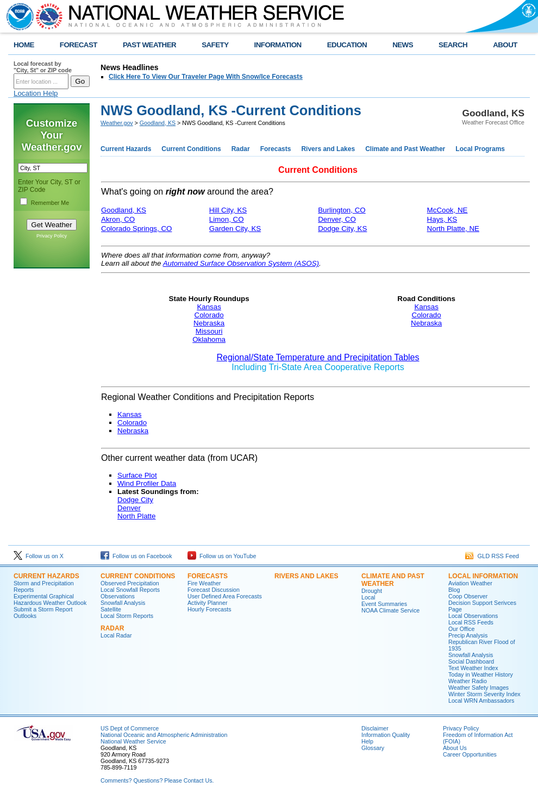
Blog (454, 589)
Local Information (483, 576)
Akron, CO (118, 219)
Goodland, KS (158, 123)
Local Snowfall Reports (130, 589)
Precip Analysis (467, 635)
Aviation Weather (470, 583)
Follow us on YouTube (221, 556)
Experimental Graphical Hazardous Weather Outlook (50, 599)
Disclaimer (375, 728)
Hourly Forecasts (209, 609)
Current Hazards (126, 149)
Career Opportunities (470, 754)
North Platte (136, 516)
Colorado (209, 315)
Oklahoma (209, 339)
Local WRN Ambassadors (481, 700)
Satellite (111, 609)
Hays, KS (442, 219)
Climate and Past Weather (405, 149)
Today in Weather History (480, 674)
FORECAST (78, 45)
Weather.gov (117, 123)
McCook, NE (447, 210)
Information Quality (385, 735)
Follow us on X (39, 556)
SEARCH (453, 45)
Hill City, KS (228, 210)
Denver (129, 508)
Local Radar (116, 635)
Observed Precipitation (130, 583)
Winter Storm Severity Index (484, 694)
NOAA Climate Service (390, 610)
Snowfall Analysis (123, 602)
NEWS (402, 45)
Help (367, 741)
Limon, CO (226, 219)
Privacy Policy (51, 236)
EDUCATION (347, 45)
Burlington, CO (341, 210)
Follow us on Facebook (136, 556)
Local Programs (480, 149)
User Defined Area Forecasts (224, 596)
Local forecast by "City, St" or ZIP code (43, 66)
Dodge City (135, 500)
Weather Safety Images (478, 687)
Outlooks (25, 615)
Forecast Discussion (213, 589)
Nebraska (208, 323)
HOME (24, 45)
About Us (455, 748)
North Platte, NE (453, 228)
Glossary (372, 748)
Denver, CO (337, 219)
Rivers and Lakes (328, 149)
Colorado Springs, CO (136, 228)
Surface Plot (137, 475)
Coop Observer (467, 596)
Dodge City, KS (342, 228)
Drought (371, 591)
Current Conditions (191, 149)
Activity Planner (207, 602)
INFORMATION (278, 45)
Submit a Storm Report (43, 609)
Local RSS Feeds (470, 622)
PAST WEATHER (149, 45)
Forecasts (275, 149)
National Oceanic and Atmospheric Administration (164, 735)
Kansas (209, 307)
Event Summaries (384, 604)
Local (368, 597)
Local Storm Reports (127, 615)
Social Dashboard (471, 661)
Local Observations (473, 615)
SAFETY (215, 45)
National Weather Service (133, 741)
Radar (241, 149)
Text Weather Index (473, 668)
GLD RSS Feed (492, 556)
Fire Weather (204, 583)
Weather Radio (467, 681)
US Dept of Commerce (130, 728)
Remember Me (50, 202)
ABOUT (505, 45)
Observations (118, 596)
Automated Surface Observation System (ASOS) (241, 263)
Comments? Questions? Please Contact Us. (157, 780)
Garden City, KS (235, 228)
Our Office (461, 629)
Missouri (209, 331)
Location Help (36, 93)
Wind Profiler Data (146, 483)
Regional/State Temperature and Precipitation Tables (318, 357)
